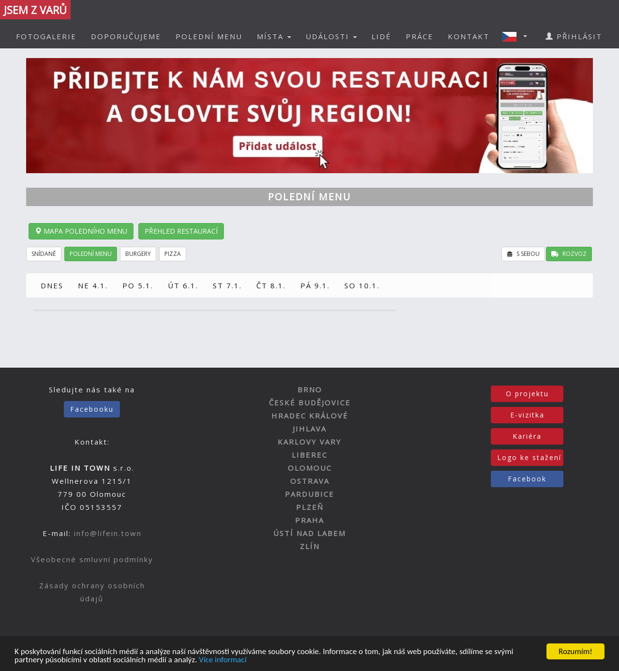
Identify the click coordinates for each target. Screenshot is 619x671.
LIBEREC (309, 455)
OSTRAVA (309, 481)
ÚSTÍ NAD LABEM (309, 533)
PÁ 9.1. (315, 285)
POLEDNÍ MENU (209, 36)
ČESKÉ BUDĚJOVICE (310, 402)
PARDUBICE (309, 494)
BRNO (309, 389)
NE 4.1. (93, 285)
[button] (517, 36)
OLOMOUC (310, 468)
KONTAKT (468, 36)
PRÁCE (419, 36)
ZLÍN (310, 546)
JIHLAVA (309, 428)
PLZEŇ (310, 507)
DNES (52, 285)
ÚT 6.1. (183, 285)
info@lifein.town (108, 533)
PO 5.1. (137, 285)
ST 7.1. (227, 285)
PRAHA (309, 520)
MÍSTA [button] (274, 36)
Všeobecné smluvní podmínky (92, 559)
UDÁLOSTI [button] (331, 36)
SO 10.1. (362, 285)
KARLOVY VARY (309, 442)
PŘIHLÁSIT (573, 36)
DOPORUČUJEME (126, 36)
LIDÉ (381, 36)
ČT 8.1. (271, 285)
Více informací (222, 661)
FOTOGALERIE (46, 36)
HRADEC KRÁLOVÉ (309, 415)
